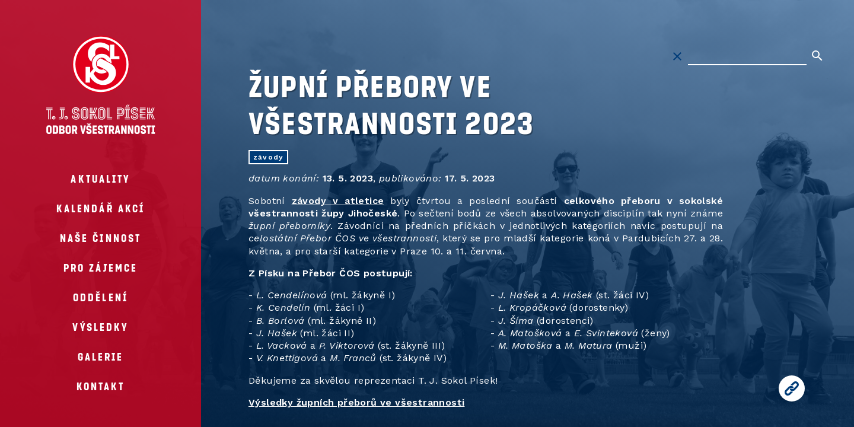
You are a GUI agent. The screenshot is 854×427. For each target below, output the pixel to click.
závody (268, 157)
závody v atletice (338, 200)
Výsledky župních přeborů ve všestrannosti (356, 402)
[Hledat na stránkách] (747, 56)
